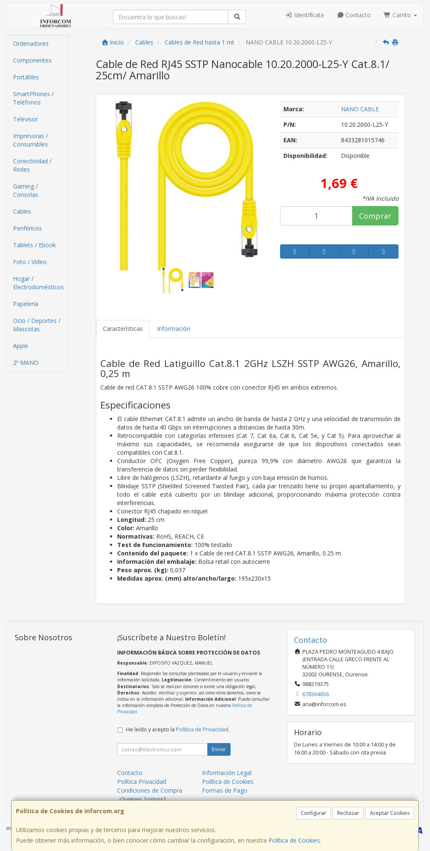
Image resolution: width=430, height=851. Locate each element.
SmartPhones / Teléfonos (33, 98)
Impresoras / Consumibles (30, 140)
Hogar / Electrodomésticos (38, 283)
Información (173, 329)
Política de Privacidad (202, 729)
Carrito (400, 15)
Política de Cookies (294, 840)
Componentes (32, 60)
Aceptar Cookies (389, 813)
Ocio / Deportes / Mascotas (36, 325)
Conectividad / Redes (32, 165)
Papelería (25, 304)
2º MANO (26, 363)
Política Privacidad (141, 782)
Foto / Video (30, 262)
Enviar (219, 749)
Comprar (375, 216)
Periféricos (27, 228)
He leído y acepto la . (178, 729)
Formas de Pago (224, 790)
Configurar (313, 813)
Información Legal (227, 773)
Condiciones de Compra (149, 790)
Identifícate (304, 15)
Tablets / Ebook (34, 245)
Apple (20, 346)
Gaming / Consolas (25, 190)
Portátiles (26, 77)
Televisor (25, 119)
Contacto (354, 15)
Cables (22, 211)
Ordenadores (31, 43)
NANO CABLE (360, 109)
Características (123, 329)
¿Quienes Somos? (141, 799)
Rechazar (348, 813)
